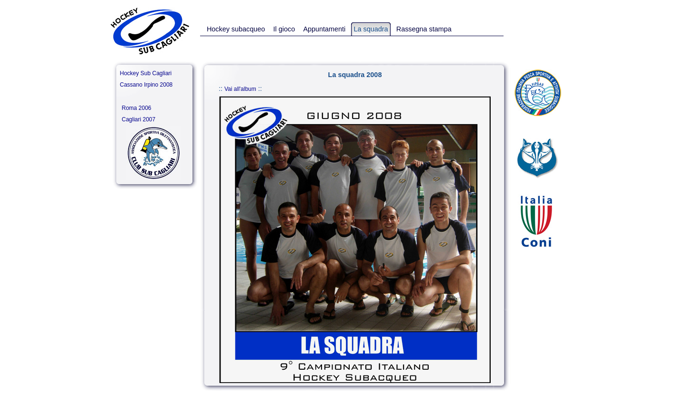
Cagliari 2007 (139, 119)
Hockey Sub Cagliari (146, 73)
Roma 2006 (136, 108)
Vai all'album (240, 89)
